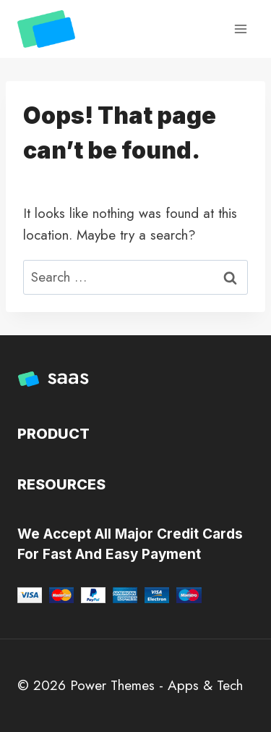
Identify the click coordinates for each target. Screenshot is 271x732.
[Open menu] (240, 28)
